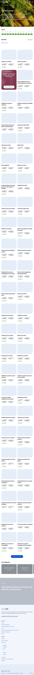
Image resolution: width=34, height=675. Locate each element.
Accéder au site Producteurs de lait (9, 616)
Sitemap (3, 660)
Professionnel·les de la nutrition (7, 626)
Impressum (3, 657)
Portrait (2, 638)
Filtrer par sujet (5, 43)
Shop (2, 628)
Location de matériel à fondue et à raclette (9, 630)
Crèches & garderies (5, 624)
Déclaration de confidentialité (13, 673)
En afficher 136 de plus (17, 556)
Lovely (2, 633)
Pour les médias (4, 640)
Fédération (3, 642)
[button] (28, 2)
